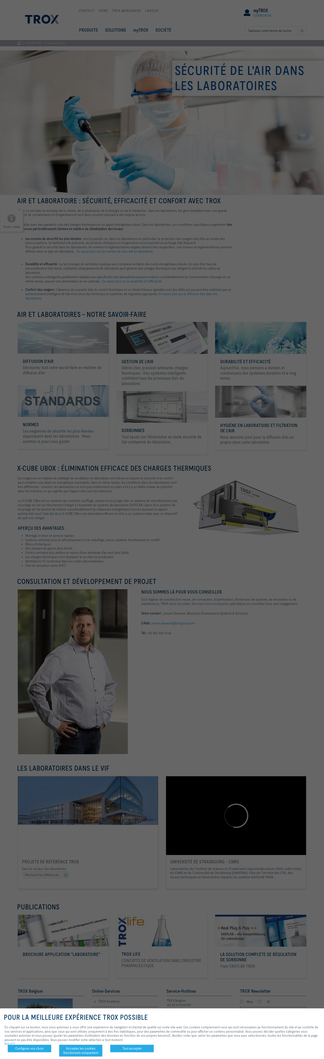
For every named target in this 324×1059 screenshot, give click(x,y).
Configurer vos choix (29, 1048)
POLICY (10, 1044)
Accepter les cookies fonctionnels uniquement (80, 1050)
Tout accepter (132, 1048)
